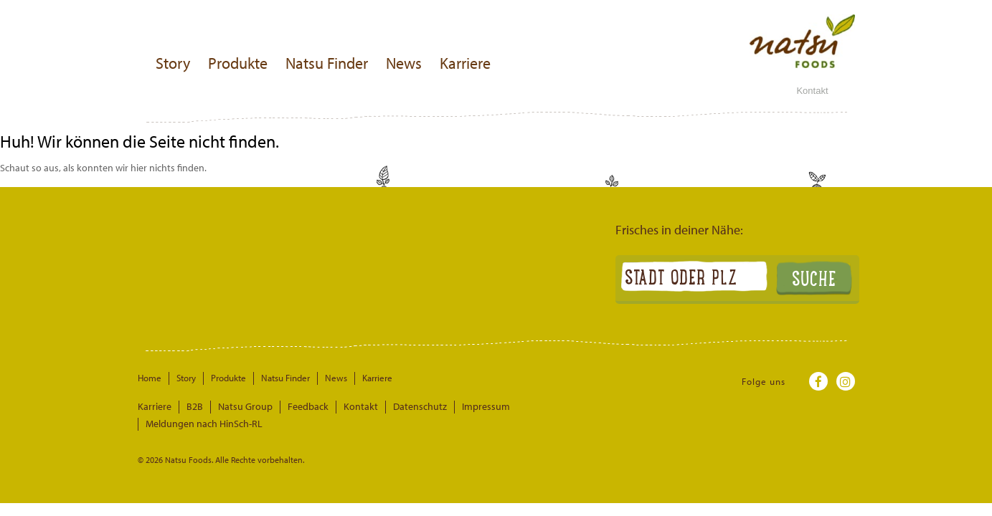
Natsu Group (237, 406)
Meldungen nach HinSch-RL (548, 406)
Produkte (238, 63)
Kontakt (812, 90)
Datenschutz (397, 406)
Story (173, 63)
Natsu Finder (326, 63)
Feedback (294, 406)
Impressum (458, 406)
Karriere (465, 63)
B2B (190, 406)
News (404, 63)
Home (149, 377)
